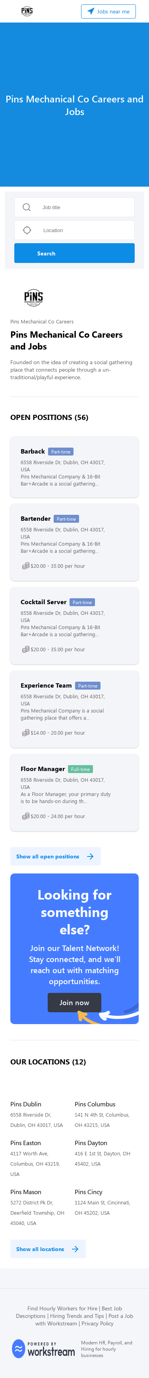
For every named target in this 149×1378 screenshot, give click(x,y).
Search (46, 253)
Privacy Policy (97, 1323)
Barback (33, 451)
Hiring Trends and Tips (77, 1315)
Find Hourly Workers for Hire (62, 1308)
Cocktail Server (43, 601)
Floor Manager (43, 768)
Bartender (35, 518)
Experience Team (46, 685)
